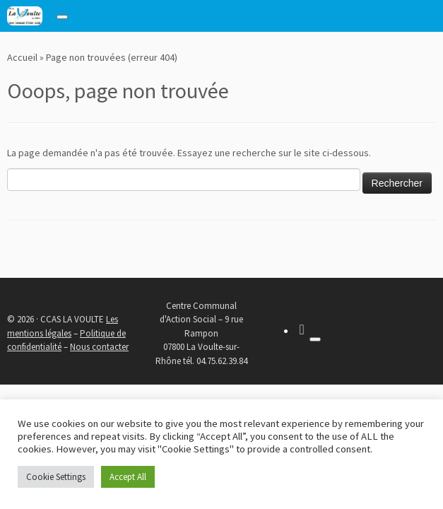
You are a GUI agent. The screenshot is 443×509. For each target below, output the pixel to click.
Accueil (22, 57)
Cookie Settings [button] (55, 477)
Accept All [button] (128, 477)
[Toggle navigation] (62, 17)
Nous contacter (99, 347)
